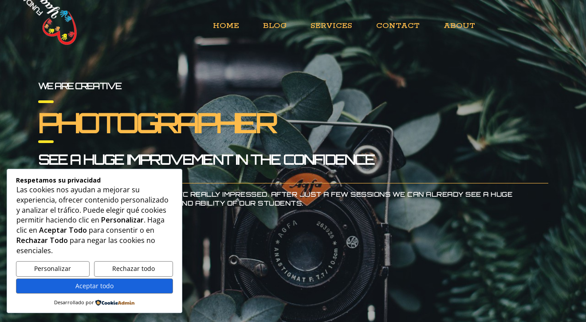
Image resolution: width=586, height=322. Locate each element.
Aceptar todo (94, 286)
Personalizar (52, 268)
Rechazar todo (133, 268)
